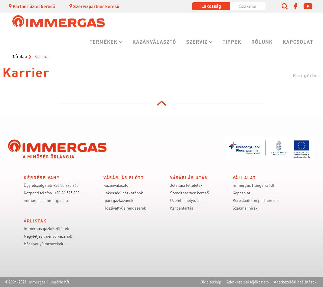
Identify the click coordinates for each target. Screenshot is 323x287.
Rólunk (262, 41)
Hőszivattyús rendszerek (124, 208)
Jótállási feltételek (186, 185)
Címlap (20, 56)
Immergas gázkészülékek (46, 228)
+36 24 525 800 (66, 192)
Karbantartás (181, 208)
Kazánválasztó (154, 41)
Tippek (232, 41)
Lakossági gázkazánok (123, 192)
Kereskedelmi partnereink (256, 200)
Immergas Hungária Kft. (254, 185)
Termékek (103, 41)
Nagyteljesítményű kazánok (48, 236)
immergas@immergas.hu (46, 200)
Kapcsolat (298, 41)
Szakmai (247, 6)
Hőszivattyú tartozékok (43, 243)
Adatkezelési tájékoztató (247, 281)
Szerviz (196, 41)
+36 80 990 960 (65, 185)
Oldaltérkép (210, 281)
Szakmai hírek (245, 208)
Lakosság (211, 6)
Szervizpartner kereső (94, 6)
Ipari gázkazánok (118, 200)
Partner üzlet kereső (31, 6)
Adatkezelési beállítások (295, 281)
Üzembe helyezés (185, 200)
